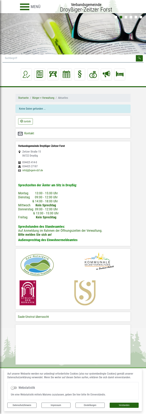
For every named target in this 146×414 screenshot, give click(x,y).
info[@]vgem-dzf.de (32, 170)
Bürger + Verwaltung (43, 97)
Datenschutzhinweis (22, 405)
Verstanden (124, 405)
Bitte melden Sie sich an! (35, 235)
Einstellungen (90, 405)
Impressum (56, 405)
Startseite (23, 97)
